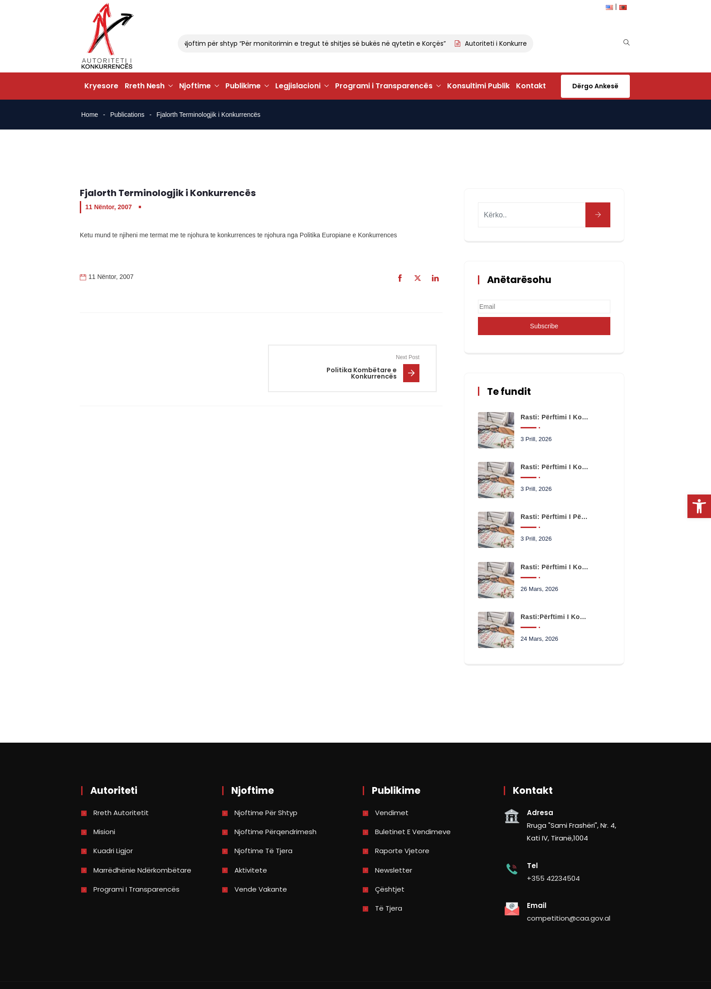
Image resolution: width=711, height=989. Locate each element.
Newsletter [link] (393, 870)
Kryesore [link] (101, 86)
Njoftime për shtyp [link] (265, 812)
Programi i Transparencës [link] (384, 86)
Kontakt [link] (531, 86)
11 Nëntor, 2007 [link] (108, 207)
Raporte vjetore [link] (402, 850)
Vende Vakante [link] (260, 889)
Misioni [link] (104, 831)
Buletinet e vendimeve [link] (413, 831)
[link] (699, 506)
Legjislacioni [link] (298, 86)
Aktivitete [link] (250, 870)
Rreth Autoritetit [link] (121, 812)
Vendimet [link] (392, 812)
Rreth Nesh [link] (145, 86)
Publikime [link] (243, 86)
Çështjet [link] (389, 889)
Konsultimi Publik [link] (478, 86)
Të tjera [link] (388, 908)
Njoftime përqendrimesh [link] (275, 831)
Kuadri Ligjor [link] (113, 850)
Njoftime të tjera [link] (263, 850)
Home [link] (89, 114)
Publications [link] (127, 114)
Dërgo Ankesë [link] (595, 86)
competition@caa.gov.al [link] (568, 918)
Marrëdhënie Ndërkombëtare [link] (142, 870)
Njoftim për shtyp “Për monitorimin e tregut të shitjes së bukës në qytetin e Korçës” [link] (318, 43)
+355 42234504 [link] (553, 878)
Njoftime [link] (195, 86)
